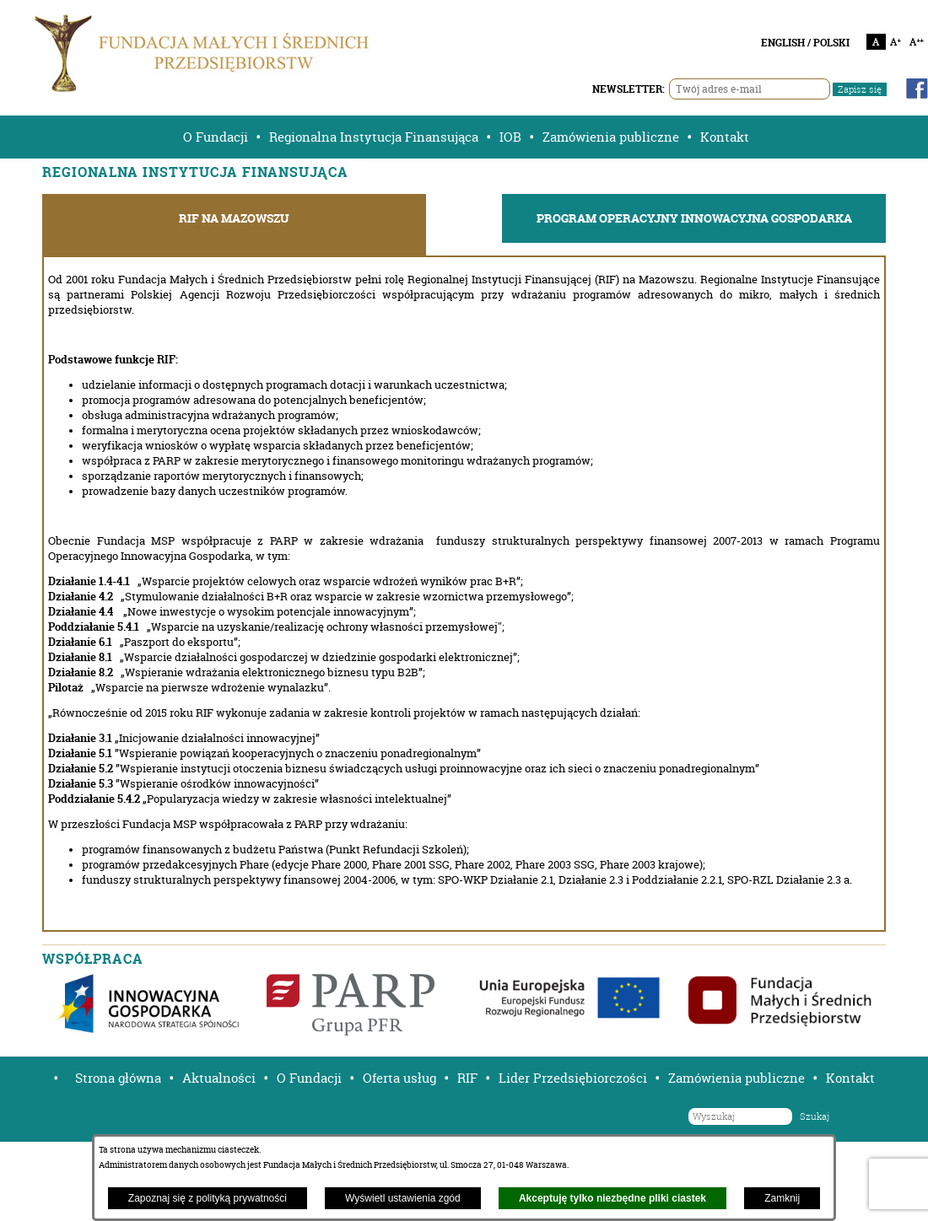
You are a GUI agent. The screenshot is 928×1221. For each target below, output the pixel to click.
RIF (467, 1078)
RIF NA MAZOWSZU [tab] (234, 218)
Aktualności (219, 1078)
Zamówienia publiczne (610, 137)
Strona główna (118, 1078)
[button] (50, 1078)
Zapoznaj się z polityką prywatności (207, 1198)
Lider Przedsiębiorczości (573, 1078)
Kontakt (724, 137)
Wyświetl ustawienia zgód (403, 1198)
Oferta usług (399, 1078)
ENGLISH (783, 42)
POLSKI (831, 42)
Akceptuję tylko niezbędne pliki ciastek (612, 1198)
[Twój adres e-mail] (749, 89)
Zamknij (782, 1198)
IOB (510, 137)
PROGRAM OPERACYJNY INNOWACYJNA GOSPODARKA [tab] (694, 218)
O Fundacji (215, 137)
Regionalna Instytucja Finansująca (373, 137)
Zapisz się (860, 89)
